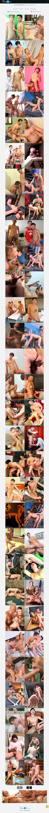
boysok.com (27, 810)
